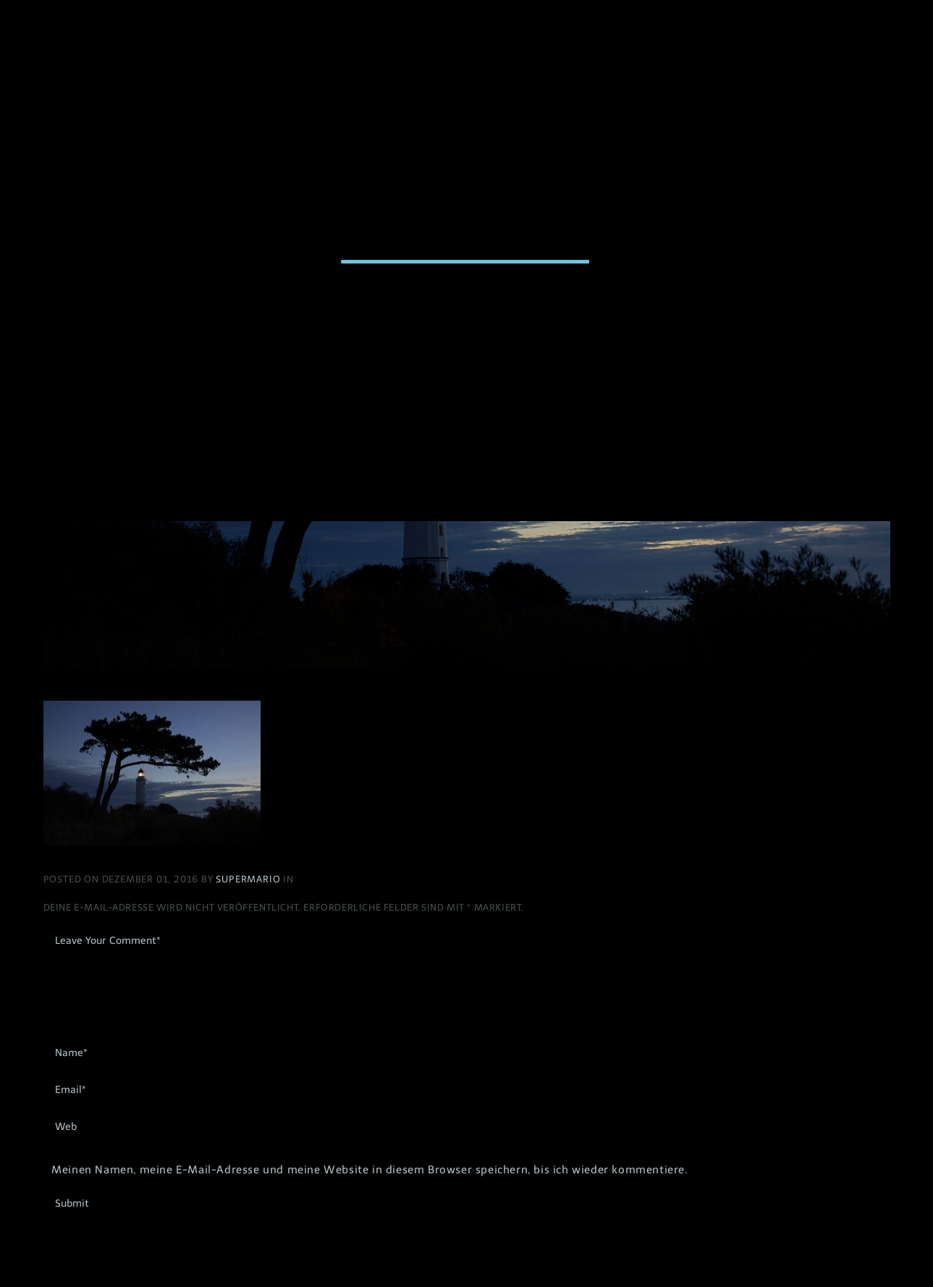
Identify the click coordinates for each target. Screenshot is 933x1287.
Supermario (249, 879)
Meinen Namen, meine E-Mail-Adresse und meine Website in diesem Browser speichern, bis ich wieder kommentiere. (369, 1169)
